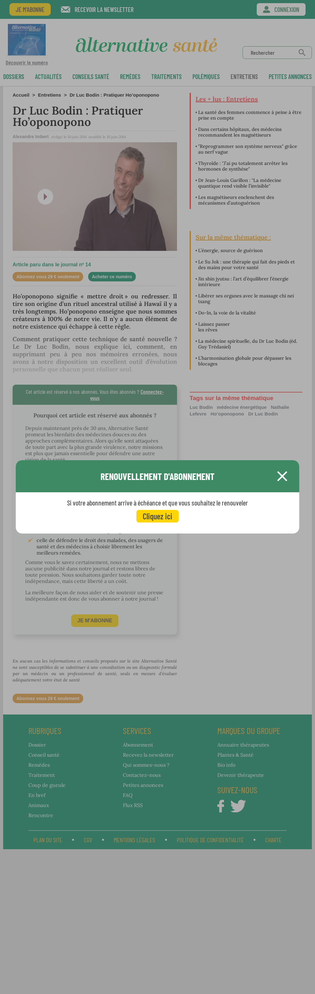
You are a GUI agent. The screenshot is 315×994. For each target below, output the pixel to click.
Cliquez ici (157, 516)
